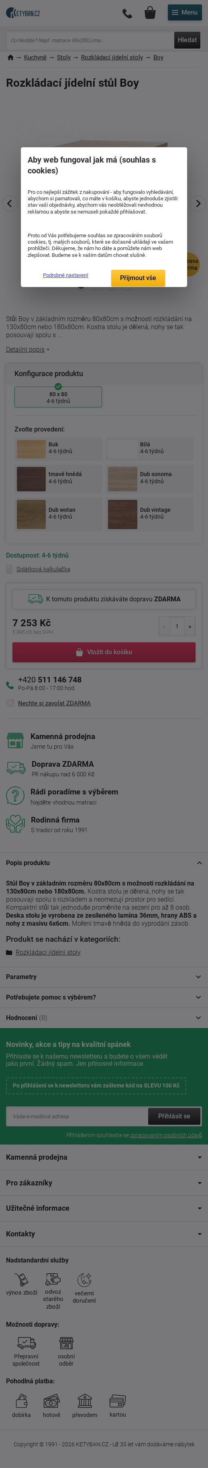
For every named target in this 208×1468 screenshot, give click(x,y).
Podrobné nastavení (65, 275)
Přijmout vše (138, 278)
